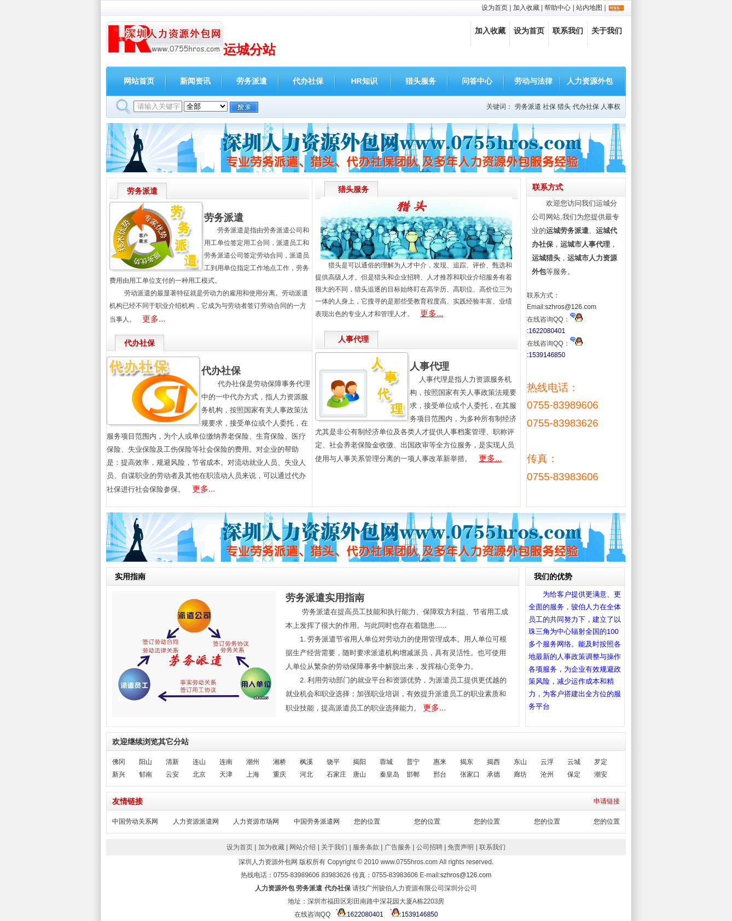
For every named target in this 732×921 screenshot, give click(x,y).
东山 (520, 762)
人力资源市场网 (256, 821)
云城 (573, 762)
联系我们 (568, 30)
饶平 (333, 762)
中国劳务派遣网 (317, 821)
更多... (154, 318)
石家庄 (336, 774)
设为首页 (494, 7)
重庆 (279, 774)
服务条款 (366, 847)
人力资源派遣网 (196, 821)
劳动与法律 (533, 81)
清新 (172, 762)
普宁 (413, 762)
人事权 (610, 106)
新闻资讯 (195, 81)
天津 (226, 774)
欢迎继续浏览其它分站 (150, 741)
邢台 (439, 774)
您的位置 (367, 821)
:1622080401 (358, 914)
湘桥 (279, 762)
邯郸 (413, 774)
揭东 (466, 762)
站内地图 (589, 7)
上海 (252, 774)
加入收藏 (526, 7)
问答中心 (477, 81)
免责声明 (461, 847)
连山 (199, 762)
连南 (226, 762)
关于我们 (606, 30)
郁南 (145, 774)
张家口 (470, 774)
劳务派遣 (251, 81)
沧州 (547, 774)
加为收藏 (271, 847)
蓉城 (386, 762)
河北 (306, 774)
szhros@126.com (570, 307)
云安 (172, 774)
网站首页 (139, 81)
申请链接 (607, 801)
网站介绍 (302, 847)
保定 (573, 774)
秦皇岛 (389, 774)
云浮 (547, 762)
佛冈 (118, 762)
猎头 (564, 106)
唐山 (359, 774)
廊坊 (520, 774)
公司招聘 (429, 847)
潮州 (252, 762)
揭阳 (359, 762)
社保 (549, 106)
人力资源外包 (590, 81)
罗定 (600, 762)
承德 (493, 774)
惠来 (439, 762)
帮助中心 (557, 7)
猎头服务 (420, 81)
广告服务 (398, 847)
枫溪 (306, 762)
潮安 (600, 774)
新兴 (118, 774)
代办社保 (308, 81)
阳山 (145, 762)
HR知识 (364, 81)
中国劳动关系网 (135, 821)
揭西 (493, 762)
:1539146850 (412, 914)
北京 (199, 774)
